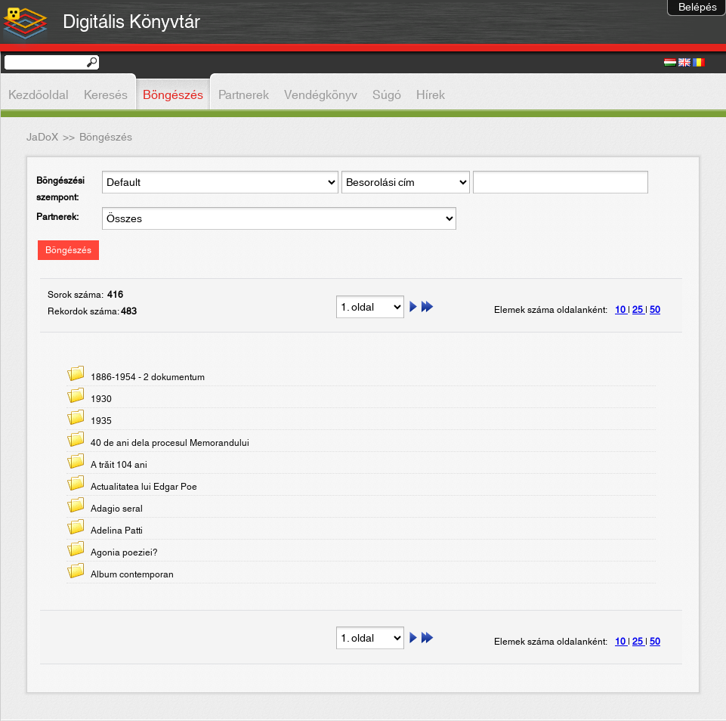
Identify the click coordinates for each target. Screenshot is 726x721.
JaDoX (42, 137)
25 (638, 310)
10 (621, 310)
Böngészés (68, 250)
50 (655, 310)
